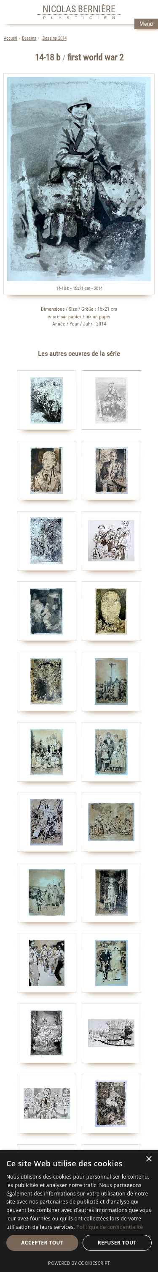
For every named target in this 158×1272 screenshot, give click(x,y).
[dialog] (79, 1211)
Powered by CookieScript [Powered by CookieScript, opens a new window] (79, 1263)
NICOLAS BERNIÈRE (79, 8)
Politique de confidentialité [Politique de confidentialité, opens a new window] (109, 1227)
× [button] (148, 1159)
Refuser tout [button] (117, 1242)
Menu (146, 23)
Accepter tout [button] (42, 1242)
